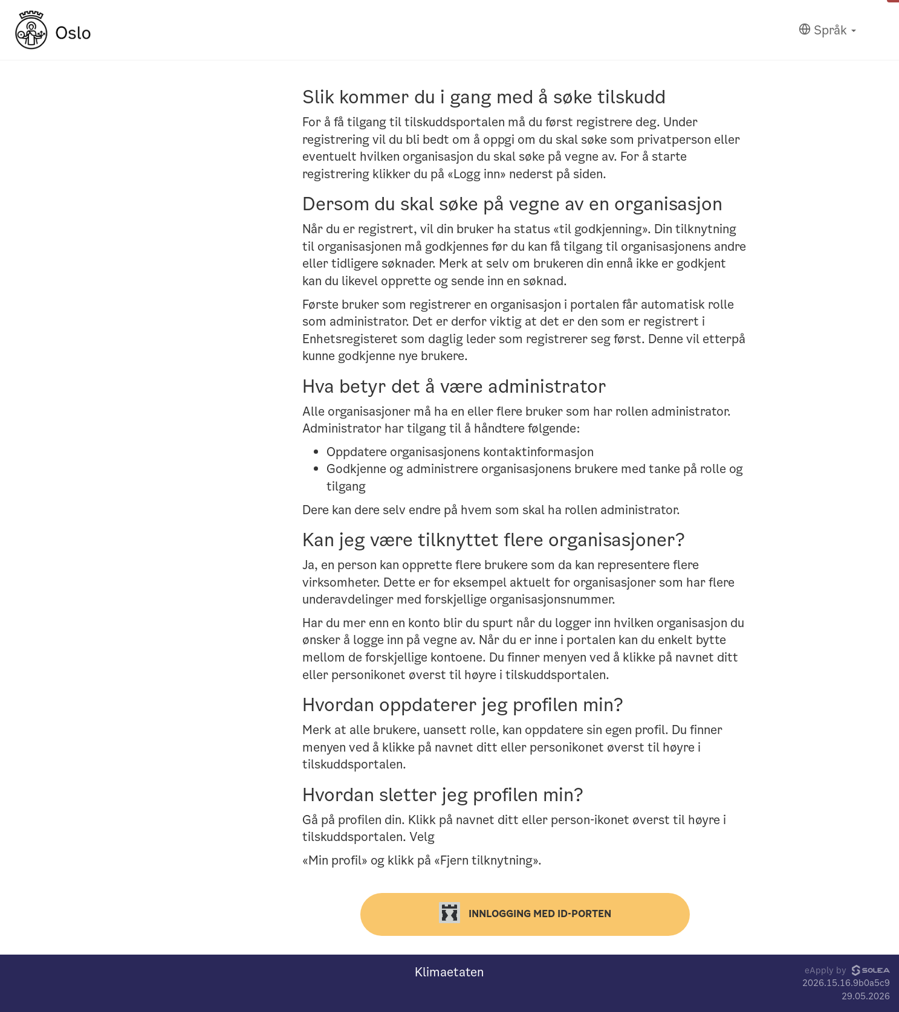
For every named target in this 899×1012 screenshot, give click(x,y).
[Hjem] (53, 30)
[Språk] (827, 30)
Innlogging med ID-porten (525, 912)
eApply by (847, 970)
